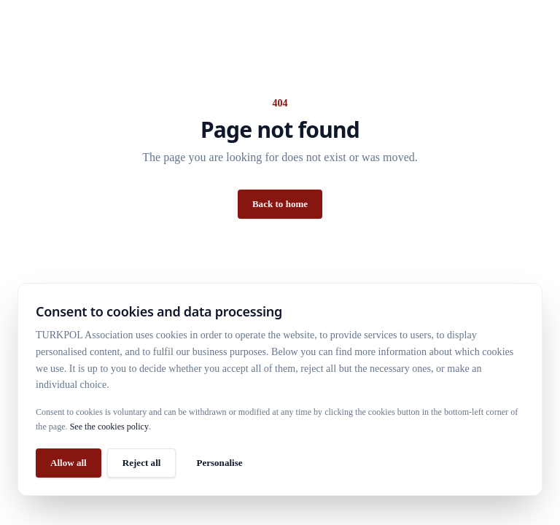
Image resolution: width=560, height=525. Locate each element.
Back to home (280, 203)
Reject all (141, 462)
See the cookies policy (109, 426)
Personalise (219, 462)
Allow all (68, 462)
